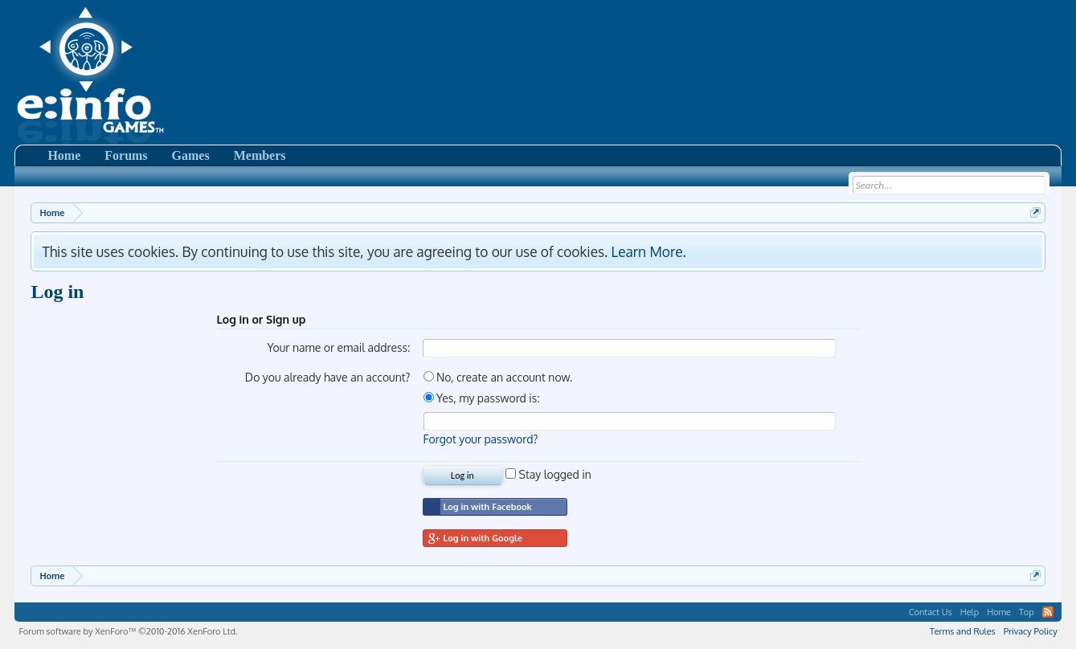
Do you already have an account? (328, 377)
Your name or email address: (338, 347)
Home (63, 155)
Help (969, 612)
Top (1026, 612)
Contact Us (930, 612)
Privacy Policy (1031, 631)
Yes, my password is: (481, 398)
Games (191, 155)
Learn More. (649, 251)
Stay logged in (548, 474)
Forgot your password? (480, 439)
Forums (125, 155)
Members (260, 155)
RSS (1047, 612)
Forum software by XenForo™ (127, 631)
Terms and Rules (963, 631)
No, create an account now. (498, 377)
